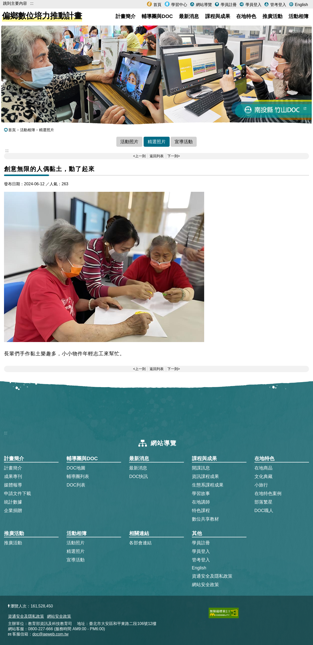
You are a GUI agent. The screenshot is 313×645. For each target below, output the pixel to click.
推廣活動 (272, 16)
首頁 (156, 5)
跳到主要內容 (15, 3)
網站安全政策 (205, 584)
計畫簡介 (126, 16)
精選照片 (46, 130)
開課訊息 (201, 467)
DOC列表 (76, 485)
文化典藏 (263, 476)
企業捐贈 (13, 510)
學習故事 (201, 493)
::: (31, 3)
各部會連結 (140, 542)
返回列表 (157, 156)
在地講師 (201, 502)
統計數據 (13, 502)
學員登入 (252, 5)
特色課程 (201, 510)
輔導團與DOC (157, 16)
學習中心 (178, 5)
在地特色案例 (267, 493)
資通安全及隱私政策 (212, 576)
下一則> (173, 156)
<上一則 (139, 156)
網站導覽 (203, 5)
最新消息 (189, 16)
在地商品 (263, 467)
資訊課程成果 (205, 476)
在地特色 (246, 16)
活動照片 (129, 141)
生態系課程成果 (207, 485)
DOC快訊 (138, 476)
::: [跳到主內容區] (7, 150)
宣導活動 (184, 141)
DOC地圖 (76, 467)
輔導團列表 (78, 476)
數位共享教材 (205, 519)
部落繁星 (263, 502)
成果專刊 (13, 476)
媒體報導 (13, 485)
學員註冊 (227, 5)
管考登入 (277, 5)
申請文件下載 (17, 493)
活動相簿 (298, 16)
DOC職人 (263, 510)
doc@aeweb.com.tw (50, 634)
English (301, 5)
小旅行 (261, 485)
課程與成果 (217, 16)
